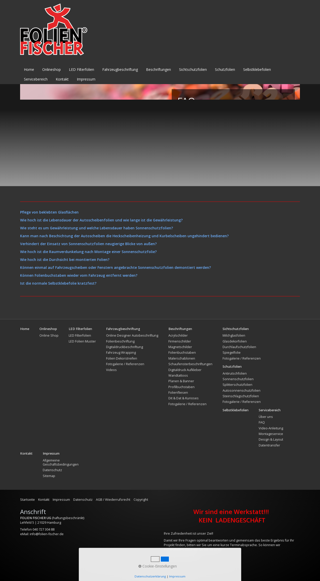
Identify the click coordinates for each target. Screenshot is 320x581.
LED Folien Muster (82, 341)
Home (29, 69)
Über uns (266, 417)
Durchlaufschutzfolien (239, 347)
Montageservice (271, 434)
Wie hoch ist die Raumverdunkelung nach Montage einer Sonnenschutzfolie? (88, 251)
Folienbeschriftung (120, 341)
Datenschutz (52, 470)
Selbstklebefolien (257, 69)
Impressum (86, 79)
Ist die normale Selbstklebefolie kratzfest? (58, 283)
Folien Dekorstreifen (121, 358)
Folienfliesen (178, 392)
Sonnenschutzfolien (238, 379)
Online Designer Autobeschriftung (132, 335)
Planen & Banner (181, 381)
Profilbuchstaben (181, 387)
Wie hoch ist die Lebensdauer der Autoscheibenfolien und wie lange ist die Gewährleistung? (101, 220)
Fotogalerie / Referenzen (125, 364)
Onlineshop (51, 69)
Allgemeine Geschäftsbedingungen (61, 462)
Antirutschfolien (235, 373)
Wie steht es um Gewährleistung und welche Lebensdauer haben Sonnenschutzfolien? (96, 228)
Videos (111, 370)
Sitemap (49, 476)
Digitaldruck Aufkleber (184, 370)
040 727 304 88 (43, 529)
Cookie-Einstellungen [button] (157, 566)
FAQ (262, 422)
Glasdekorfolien (235, 341)
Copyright (141, 499)
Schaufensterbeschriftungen (190, 364)
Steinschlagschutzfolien (241, 396)
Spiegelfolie (232, 352)
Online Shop (49, 335)
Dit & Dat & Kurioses (183, 398)
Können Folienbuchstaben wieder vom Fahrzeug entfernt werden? (78, 275)
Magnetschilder (180, 347)
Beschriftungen (158, 69)
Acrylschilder (178, 335)
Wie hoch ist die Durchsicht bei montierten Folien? (64, 259)
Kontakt (62, 79)
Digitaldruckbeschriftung (124, 347)
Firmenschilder (179, 341)
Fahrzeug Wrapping (121, 352)
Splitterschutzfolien (237, 384)
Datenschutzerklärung (150, 576)
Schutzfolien (225, 69)
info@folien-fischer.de (47, 534)
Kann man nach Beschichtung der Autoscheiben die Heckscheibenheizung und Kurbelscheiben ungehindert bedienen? (124, 235)
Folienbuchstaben (182, 352)
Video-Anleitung (271, 428)
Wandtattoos (178, 375)
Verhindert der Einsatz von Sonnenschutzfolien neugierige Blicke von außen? (88, 243)
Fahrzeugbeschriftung (120, 69)
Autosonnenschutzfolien (241, 390)
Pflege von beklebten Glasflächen (49, 212)
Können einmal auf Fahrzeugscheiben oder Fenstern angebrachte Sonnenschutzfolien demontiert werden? (115, 267)
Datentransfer (269, 445)
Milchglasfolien (234, 335)
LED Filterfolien (81, 69)
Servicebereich (36, 79)
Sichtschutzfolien (193, 69)
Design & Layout (271, 439)
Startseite (27, 499)
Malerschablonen (181, 358)
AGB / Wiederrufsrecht (113, 499)
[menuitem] (29, 69)
